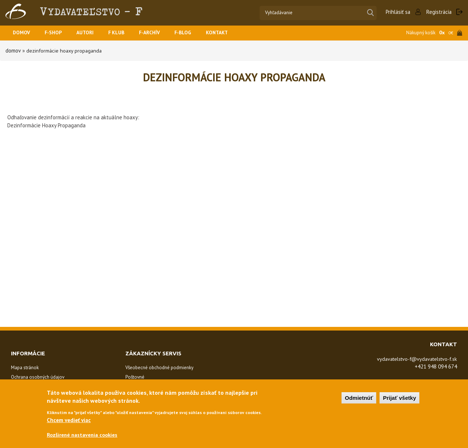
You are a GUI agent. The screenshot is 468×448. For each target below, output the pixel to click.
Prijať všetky (399, 397)
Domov (22, 33)
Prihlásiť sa (397, 11)
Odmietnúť (359, 397)
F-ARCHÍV (158, 33)
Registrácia (439, 11)
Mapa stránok (25, 367)
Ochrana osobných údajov (37, 377)
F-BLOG (193, 33)
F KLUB (123, 33)
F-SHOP (56, 33)
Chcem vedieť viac (69, 419)
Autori (89, 33)
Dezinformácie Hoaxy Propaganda (65, 50)
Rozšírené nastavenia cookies (83, 434)
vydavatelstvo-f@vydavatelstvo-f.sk (413, 358)
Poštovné (134, 377)
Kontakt (229, 33)
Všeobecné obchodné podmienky (159, 367)
